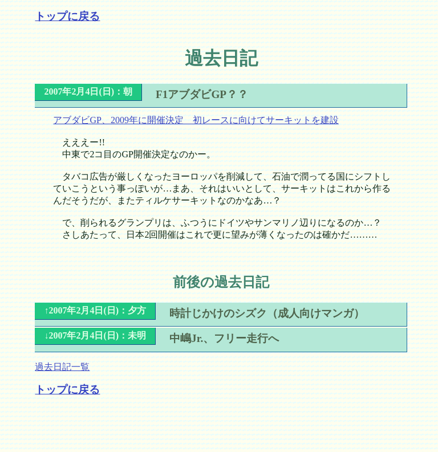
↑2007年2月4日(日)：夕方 (95, 310)
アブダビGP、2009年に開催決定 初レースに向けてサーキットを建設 (195, 120)
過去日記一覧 (62, 367)
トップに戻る (67, 16)
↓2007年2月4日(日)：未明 (95, 335)
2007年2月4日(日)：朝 (88, 91)
